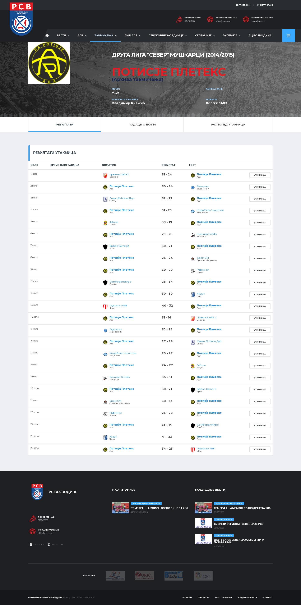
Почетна (187, 597)
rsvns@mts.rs (257, 21)
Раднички (203, 186)
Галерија (230, 35)
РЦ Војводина (260, 35)
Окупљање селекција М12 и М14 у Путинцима (239, 541)
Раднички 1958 (118, 305)
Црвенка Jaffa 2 (119, 174)
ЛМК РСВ (131, 35)
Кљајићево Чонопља (210, 210)
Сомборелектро (120, 281)
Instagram (265, 5)
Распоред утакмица (228, 124)
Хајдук (201, 293)
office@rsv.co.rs (223, 21)
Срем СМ (203, 257)
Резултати (64, 124)
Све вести (203, 597)
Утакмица (260, 175)
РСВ (80, 35)
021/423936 (190, 21)
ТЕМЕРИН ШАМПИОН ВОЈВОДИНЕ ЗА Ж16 (159, 508)
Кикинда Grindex (207, 233)
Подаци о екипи (142, 124)
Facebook (243, 5)
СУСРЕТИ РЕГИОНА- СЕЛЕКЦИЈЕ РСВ (238, 524)
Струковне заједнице (166, 35)
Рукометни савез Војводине (45, 597)
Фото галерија (223, 597)
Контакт (267, 597)
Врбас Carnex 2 (119, 245)
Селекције (203, 35)
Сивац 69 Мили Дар (122, 198)
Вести (61, 35)
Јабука (114, 222)
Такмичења (103, 35)
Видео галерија (247, 597)
